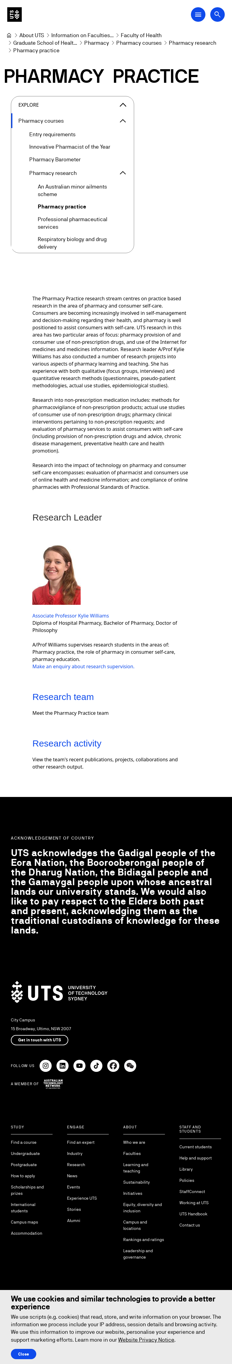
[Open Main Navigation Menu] (198, 14)
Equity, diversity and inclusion (142, 1207)
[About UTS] (31, 35)
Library (186, 1169)
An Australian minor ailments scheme (72, 190)
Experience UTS (82, 1198)
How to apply (23, 1175)
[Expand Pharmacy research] (123, 172)
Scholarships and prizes (27, 1190)
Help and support (195, 1158)
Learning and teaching (135, 1167)
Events (73, 1187)
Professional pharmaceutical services (72, 223)
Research (76, 1164)
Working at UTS (194, 1202)
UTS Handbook (193, 1213)
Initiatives (132, 1193)
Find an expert (81, 1142)
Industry (74, 1153)
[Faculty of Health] (141, 35)
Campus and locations (135, 1225)
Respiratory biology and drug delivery (72, 243)
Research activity (66, 743)
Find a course (24, 1142)
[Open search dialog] (217, 14)
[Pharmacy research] (192, 43)
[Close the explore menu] (123, 104)
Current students (195, 1146)
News (72, 1175)
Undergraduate (25, 1153)
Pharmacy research (53, 172)
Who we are (134, 1142)
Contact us (189, 1225)
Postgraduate (24, 1164)
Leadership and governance (138, 1253)
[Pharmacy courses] (139, 43)
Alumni (73, 1220)
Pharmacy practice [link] (36, 50)
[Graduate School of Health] (45, 43)
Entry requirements (52, 134)
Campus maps (24, 1222)
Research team (63, 697)
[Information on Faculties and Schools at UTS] (82, 35)
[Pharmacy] (96, 43)
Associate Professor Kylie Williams (70, 615)
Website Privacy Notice (146, 1340)
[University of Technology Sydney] (9, 35)
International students (23, 1207)
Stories (74, 1209)
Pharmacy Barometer (55, 159)
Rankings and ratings (143, 1239)
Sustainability (136, 1182)
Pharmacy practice (62, 206)
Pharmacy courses (41, 121)
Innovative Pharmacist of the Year (69, 146)
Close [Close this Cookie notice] (23, 1354)
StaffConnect (192, 1191)
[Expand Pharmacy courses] (123, 120)
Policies (186, 1180)
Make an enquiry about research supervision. (83, 666)
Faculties (132, 1153)
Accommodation (26, 1233)
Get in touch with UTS (39, 1039)
